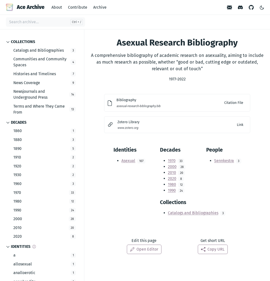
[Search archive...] (45, 22)
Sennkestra (224, 160)
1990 (172, 190)
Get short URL (213, 240)
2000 (172, 166)
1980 (172, 184)
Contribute (77, 7)
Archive (100, 7)
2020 (172, 178)
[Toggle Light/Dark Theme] (262, 7)
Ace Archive (25, 7)
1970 (172, 160)
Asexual (128, 160)
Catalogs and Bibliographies (193, 213)
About (56, 7)
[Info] (34, 246)
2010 (172, 172)
